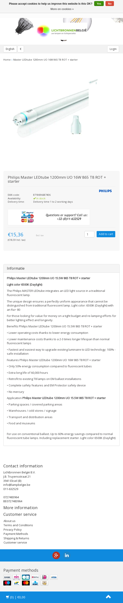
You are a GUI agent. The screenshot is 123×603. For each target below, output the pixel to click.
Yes (99, 3)
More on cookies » (62, 9)
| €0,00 (15, 597)
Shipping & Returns (16, 538)
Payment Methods (16, 534)
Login (113, 49)
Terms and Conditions (18, 525)
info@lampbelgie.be (16, 485)
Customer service (15, 542)
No (109, 3)
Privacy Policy (13, 530)
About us (10, 521)
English (10, 49)
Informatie (16, 268)
